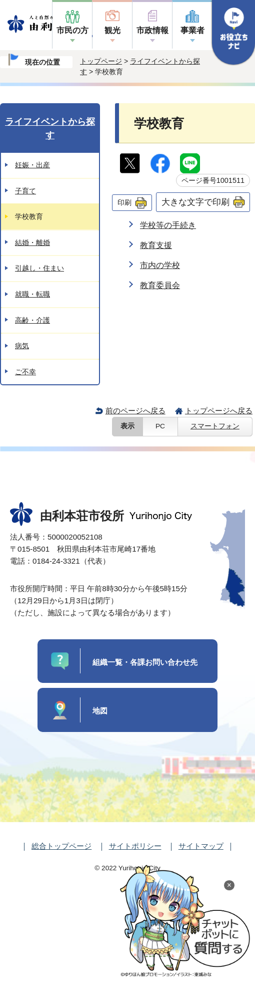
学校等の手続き (168, 225)
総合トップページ (62, 846)
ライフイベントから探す (50, 128)
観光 (112, 30)
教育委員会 (160, 285)
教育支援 (156, 245)
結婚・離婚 (32, 242)
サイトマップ (201, 846)
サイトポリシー (135, 846)
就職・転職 (32, 294)
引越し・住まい (39, 268)
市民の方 (72, 30)
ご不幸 (25, 372)
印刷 (125, 202)
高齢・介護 (32, 320)
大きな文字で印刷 (196, 202)
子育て (25, 191)
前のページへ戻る (136, 410)
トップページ (101, 61)
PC (160, 426)
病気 (22, 346)
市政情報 (152, 30)
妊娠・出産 (32, 165)
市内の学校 (160, 265)
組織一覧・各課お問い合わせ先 (145, 662)
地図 (100, 710)
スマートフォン (215, 426)
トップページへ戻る (218, 410)
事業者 (192, 30)
